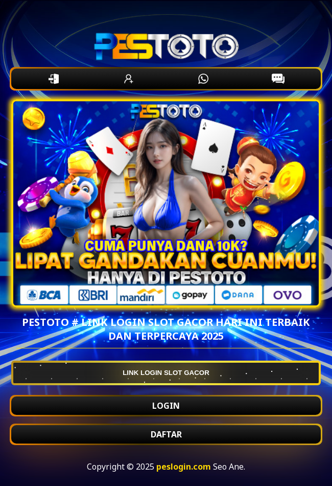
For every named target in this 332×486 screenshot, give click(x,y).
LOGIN (166, 405)
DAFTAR (166, 434)
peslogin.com (183, 466)
